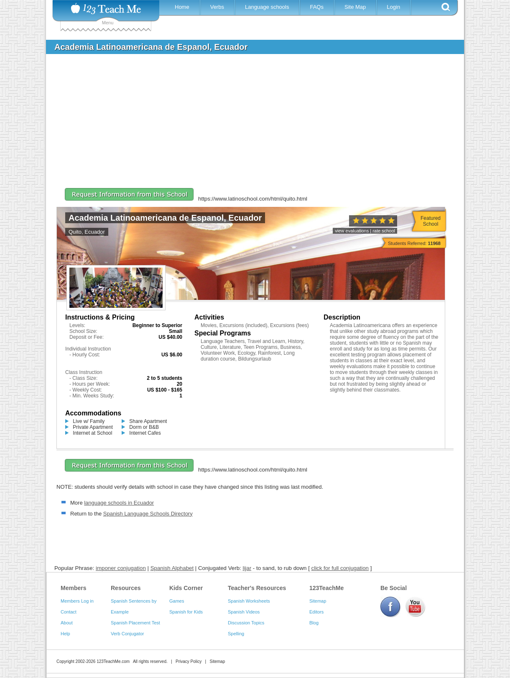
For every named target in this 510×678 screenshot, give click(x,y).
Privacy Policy (188, 661)
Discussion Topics (246, 622)
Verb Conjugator (127, 633)
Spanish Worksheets (249, 600)
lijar (246, 568)
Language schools (267, 7)
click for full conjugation (340, 568)
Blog (314, 622)
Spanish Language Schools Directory (148, 513)
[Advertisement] (248, 123)
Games (176, 600)
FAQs (317, 7)
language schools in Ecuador (119, 503)
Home (182, 7)
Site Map (355, 7)
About (67, 622)
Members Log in (77, 600)
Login (393, 7)
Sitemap (317, 600)
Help (65, 633)
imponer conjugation (121, 568)
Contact (68, 611)
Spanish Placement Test (135, 622)
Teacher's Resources (257, 588)
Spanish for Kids (186, 611)
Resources (126, 588)
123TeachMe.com (113, 661)
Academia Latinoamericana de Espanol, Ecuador (165, 217)
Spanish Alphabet (172, 568)
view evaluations (352, 230)
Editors (316, 611)
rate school (383, 230)
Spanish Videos (244, 611)
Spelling (236, 633)
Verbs (217, 7)
